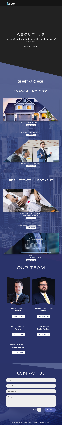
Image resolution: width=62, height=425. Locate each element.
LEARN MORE (31, 47)
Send (50, 410)
